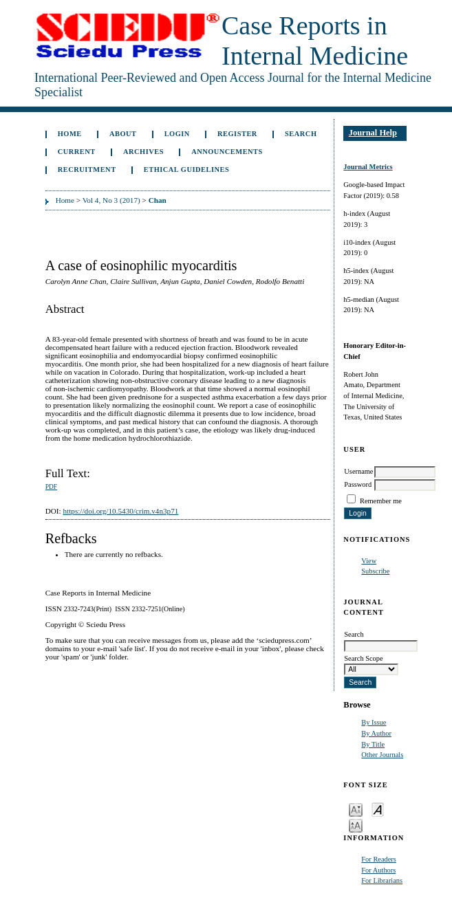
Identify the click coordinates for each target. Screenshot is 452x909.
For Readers (378, 859)
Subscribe (375, 571)
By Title (373, 744)
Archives (143, 151)
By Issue (373, 722)
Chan (157, 200)
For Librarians (381, 880)
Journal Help (373, 133)
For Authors (378, 870)
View (368, 561)
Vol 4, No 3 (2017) (111, 200)
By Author (376, 733)
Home (70, 134)
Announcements (227, 151)
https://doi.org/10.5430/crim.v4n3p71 (120, 511)
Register (237, 134)
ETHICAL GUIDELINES (187, 169)
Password (358, 484)
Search (300, 134)
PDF (51, 486)
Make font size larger (356, 825)
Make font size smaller (356, 809)
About (123, 134)
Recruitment (87, 169)
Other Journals (382, 754)
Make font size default (378, 809)
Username (358, 471)
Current (77, 151)
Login (177, 134)
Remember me (381, 501)
